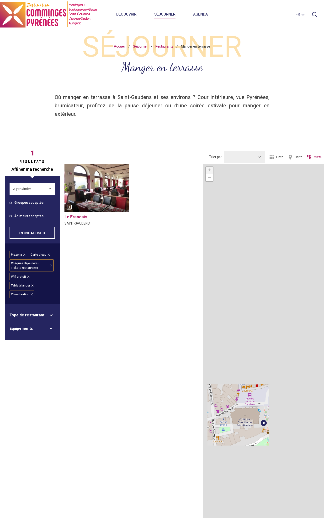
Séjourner (164, 14)
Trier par (215, 157)
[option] (96, 189)
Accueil (119, 46)
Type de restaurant (27, 315)
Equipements (21, 328)
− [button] (209, 177)
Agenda (200, 14)
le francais (75, 217)
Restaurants (164, 46)
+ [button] (209, 170)
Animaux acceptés (28, 216)
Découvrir (126, 14)
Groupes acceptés (28, 203)
